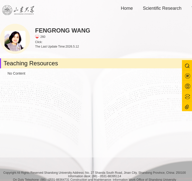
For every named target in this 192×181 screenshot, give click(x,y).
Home (127, 8)
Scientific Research (162, 8)
